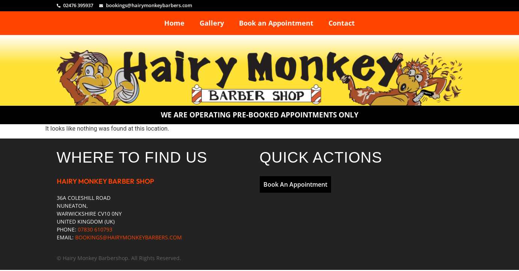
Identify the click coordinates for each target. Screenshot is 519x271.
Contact (341, 22)
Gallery (212, 22)
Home (174, 22)
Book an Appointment (276, 22)
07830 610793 (95, 229)
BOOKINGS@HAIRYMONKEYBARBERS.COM (128, 237)
